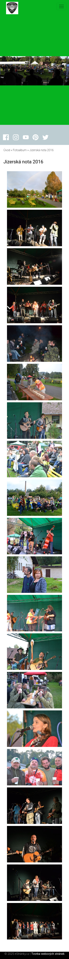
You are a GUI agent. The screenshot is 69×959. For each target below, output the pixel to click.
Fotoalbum (19, 150)
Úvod (6, 150)
